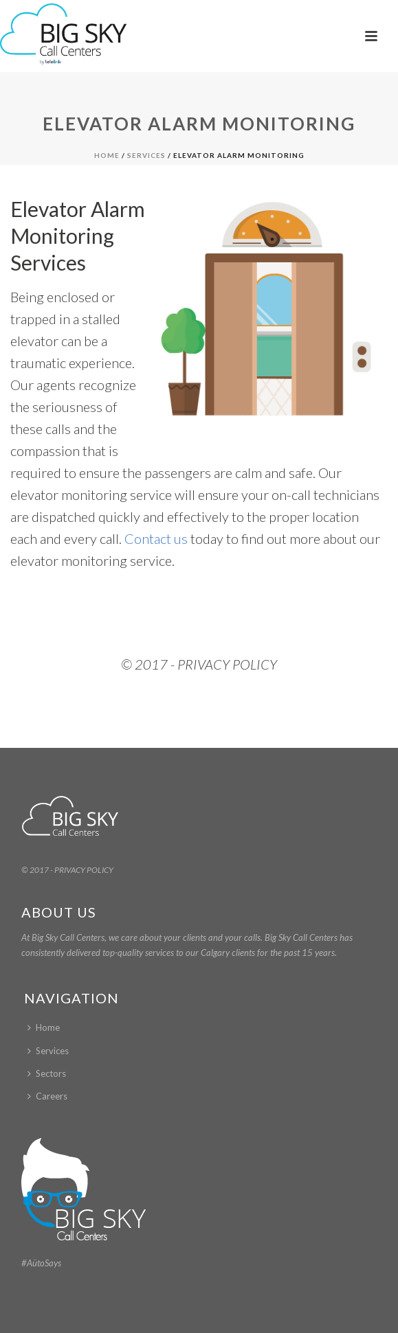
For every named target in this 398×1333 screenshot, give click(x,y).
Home (107, 155)
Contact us (156, 538)
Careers (47, 1096)
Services (146, 155)
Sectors (46, 1073)
